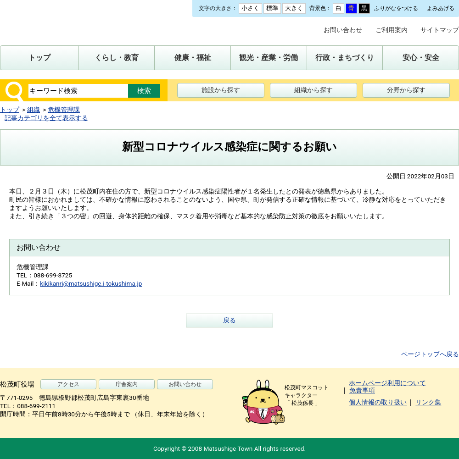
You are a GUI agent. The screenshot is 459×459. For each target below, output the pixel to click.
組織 (33, 109)
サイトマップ (439, 29)
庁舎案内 (127, 384)
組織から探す (313, 90)
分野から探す (406, 90)
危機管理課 (64, 109)
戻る (229, 320)
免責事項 (362, 390)
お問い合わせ (343, 29)
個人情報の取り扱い (378, 402)
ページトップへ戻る (430, 354)
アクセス (68, 384)
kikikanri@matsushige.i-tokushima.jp (91, 283)
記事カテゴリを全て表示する (46, 118)
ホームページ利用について (387, 383)
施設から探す (221, 90)
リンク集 (428, 402)
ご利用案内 (391, 29)
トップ (9, 109)
